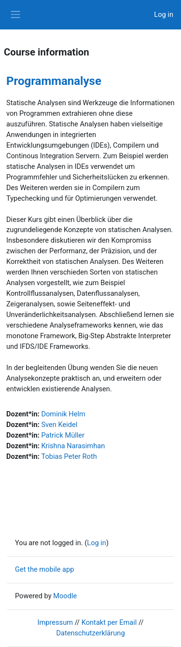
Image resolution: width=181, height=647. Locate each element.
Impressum (55, 622)
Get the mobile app (44, 569)
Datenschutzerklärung (90, 633)
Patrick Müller (62, 435)
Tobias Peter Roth (69, 456)
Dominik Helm (63, 414)
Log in (163, 14)
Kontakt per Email (109, 622)
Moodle (65, 596)
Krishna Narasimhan (73, 445)
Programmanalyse (53, 81)
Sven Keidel (59, 424)
